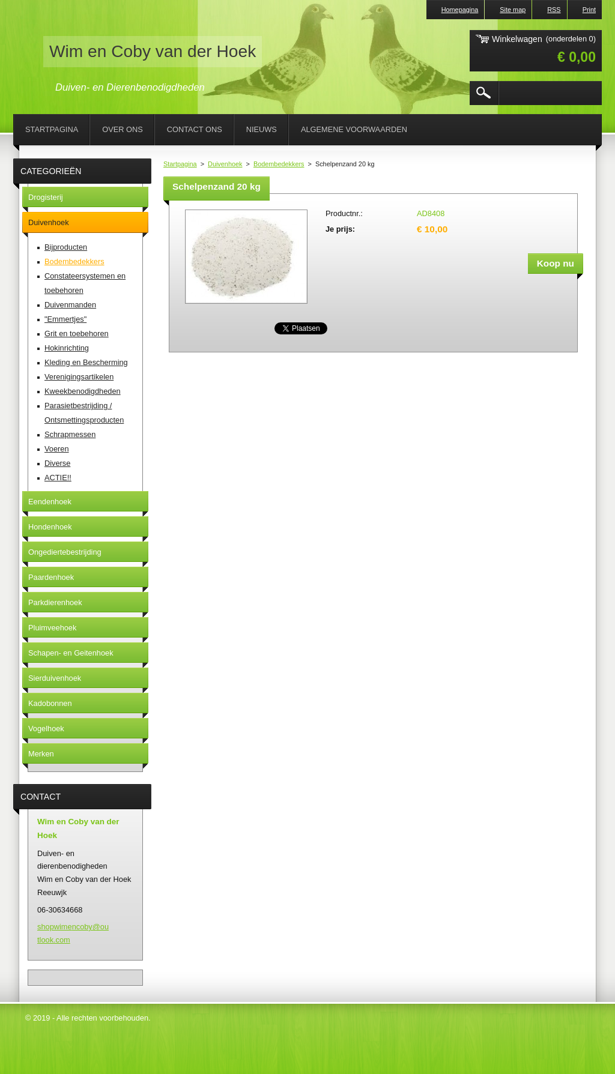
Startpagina (180, 163)
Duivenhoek (225, 163)
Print (589, 9)
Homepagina (460, 9)
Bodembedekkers (278, 163)
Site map (513, 9)
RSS (553, 9)
